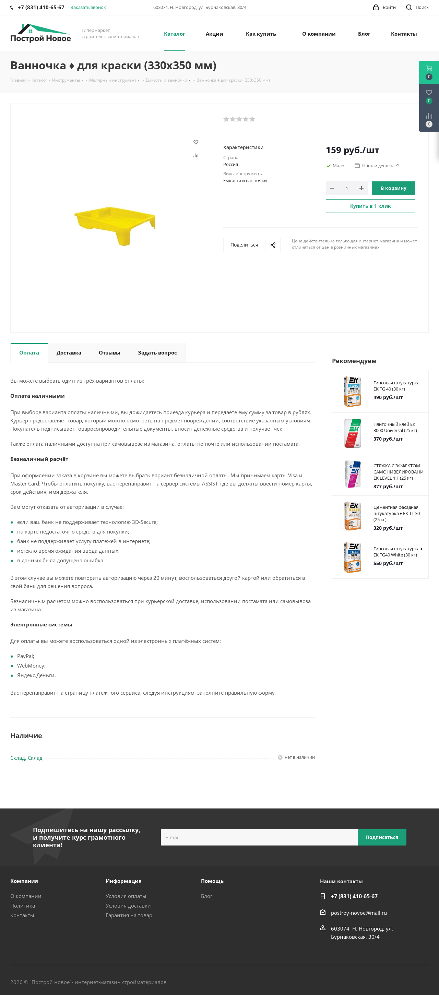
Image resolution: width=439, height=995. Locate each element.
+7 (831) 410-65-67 (354, 896)
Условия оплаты (126, 895)
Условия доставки (128, 905)
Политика (22, 905)
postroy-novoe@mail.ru (359, 912)
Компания (24, 880)
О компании (25, 895)
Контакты (22, 915)
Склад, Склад (26, 757)
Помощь (212, 880)
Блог (206, 895)
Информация (124, 880)
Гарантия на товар (129, 915)
